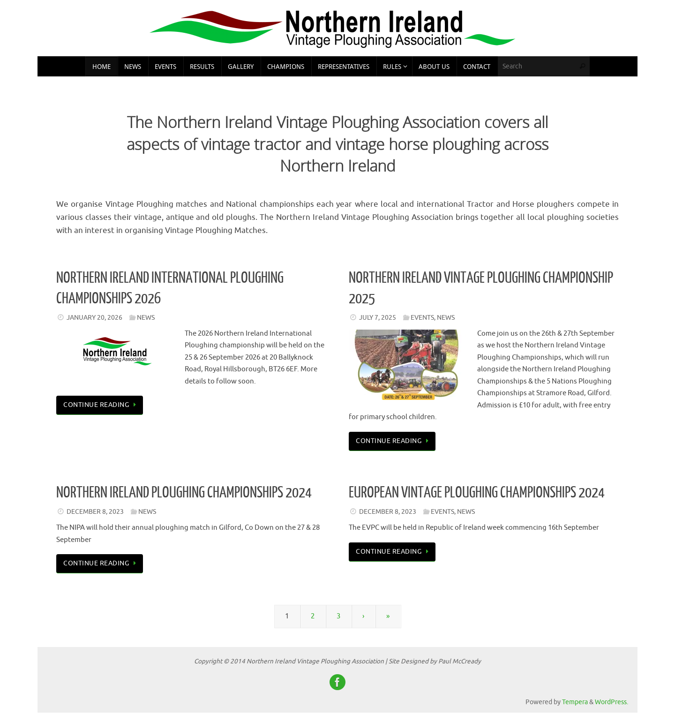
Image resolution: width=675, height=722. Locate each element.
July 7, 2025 (377, 318)
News (146, 318)
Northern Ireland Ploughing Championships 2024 (184, 492)
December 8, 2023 (95, 512)
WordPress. (611, 702)
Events (422, 318)
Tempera (575, 702)
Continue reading (101, 405)
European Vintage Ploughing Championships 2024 (477, 492)
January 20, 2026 (94, 318)
